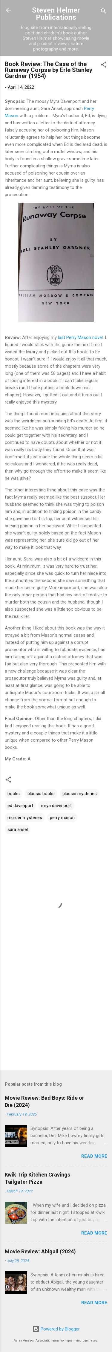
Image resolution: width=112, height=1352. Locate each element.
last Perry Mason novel (80, 337)
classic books (41, 793)
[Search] (103, 12)
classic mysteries (79, 793)
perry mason (62, 817)
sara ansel (17, 829)
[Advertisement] (56, 1019)
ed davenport (20, 805)
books (13, 793)
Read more (94, 1156)
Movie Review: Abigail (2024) (40, 1251)
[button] (103, 65)
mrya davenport (56, 805)
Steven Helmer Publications (56, 14)
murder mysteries (24, 817)
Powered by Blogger (56, 1329)
